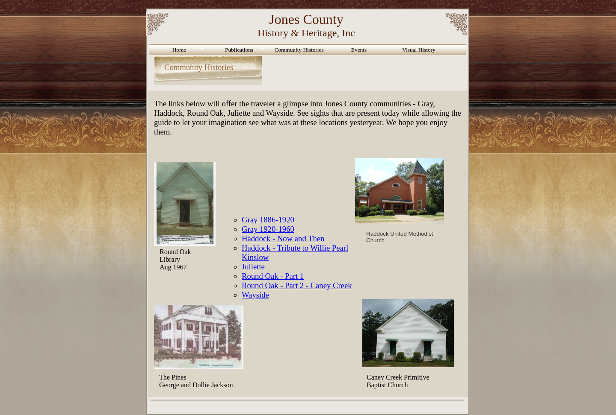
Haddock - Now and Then (283, 238)
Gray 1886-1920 (268, 219)
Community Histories (298, 50)
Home (179, 50)
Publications (239, 50)
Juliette (253, 266)
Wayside (255, 294)
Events (359, 50)
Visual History (418, 50)
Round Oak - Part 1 (273, 276)
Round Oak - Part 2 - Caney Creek (297, 285)
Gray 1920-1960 (268, 229)
